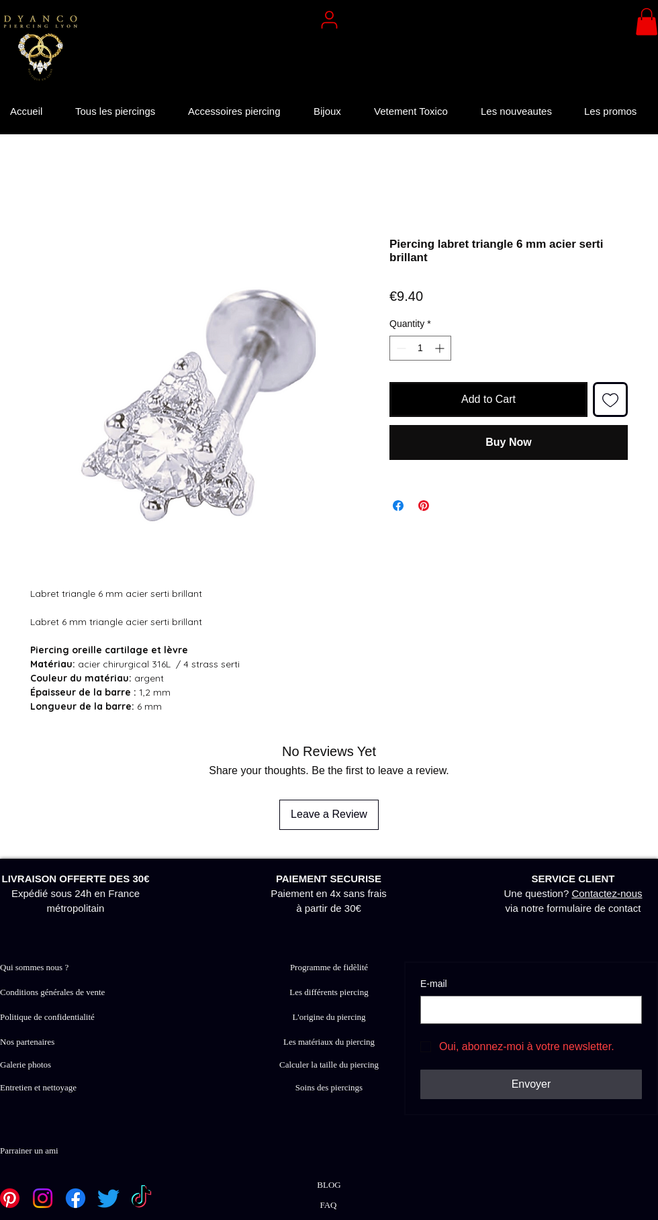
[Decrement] (399, 348)
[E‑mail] (527, 1009)
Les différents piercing (328, 992)
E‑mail (433, 983)
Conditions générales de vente (52, 992)
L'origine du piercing (328, 1017)
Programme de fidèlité (329, 967)
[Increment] (440, 348)
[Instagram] (43, 1198)
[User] (329, 19)
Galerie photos (25, 1065)
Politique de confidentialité (47, 1017)
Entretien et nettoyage (38, 1087)
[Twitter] (108, 1198)
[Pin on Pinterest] (424, 506)
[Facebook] (75, 1198)
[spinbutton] (420, 348)
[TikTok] (141, 1198)
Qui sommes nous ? (34, 967)
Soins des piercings (329, 1087)
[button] (646, 22)
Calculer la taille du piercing (329, 1065)
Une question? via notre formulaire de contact (573, 893)
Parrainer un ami (29, 1150)
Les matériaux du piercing (329, 1042)
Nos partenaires (27, 1042)
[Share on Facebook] (398, 506)
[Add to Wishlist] (610, 399)
